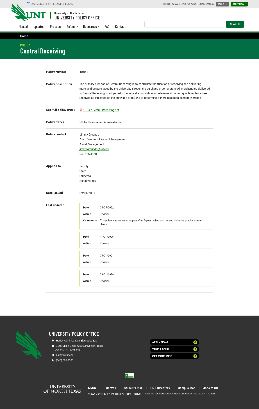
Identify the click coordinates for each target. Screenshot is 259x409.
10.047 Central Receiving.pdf (101, 110)
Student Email (189, 4)
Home (24, 36)
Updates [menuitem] (38, 26)
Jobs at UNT (211, 388)
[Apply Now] (239, 4)
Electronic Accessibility (183, 393)
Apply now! (174, 342)
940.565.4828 (88, 154)
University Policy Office (77, 17)
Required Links (199, 393)
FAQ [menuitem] (107, 26)
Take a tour (174, 349)
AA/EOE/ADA (160, 393)
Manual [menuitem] (23, 26)
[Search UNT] (222, 4)
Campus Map (186, 388)
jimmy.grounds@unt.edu (94, 149)
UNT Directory (206, 4)
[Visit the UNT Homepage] (41, 13)
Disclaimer (149, 393)
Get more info (174, 356)
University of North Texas (69, 13)
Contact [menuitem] (120, 26)
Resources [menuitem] (90, 26)
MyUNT (166, 4)
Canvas (176, 4)
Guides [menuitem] (71, 26)
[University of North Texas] (50, 4)
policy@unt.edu (65, 355)
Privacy (170, 393)
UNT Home (211, 393)
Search (235, 24)
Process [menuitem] (55, 26)
